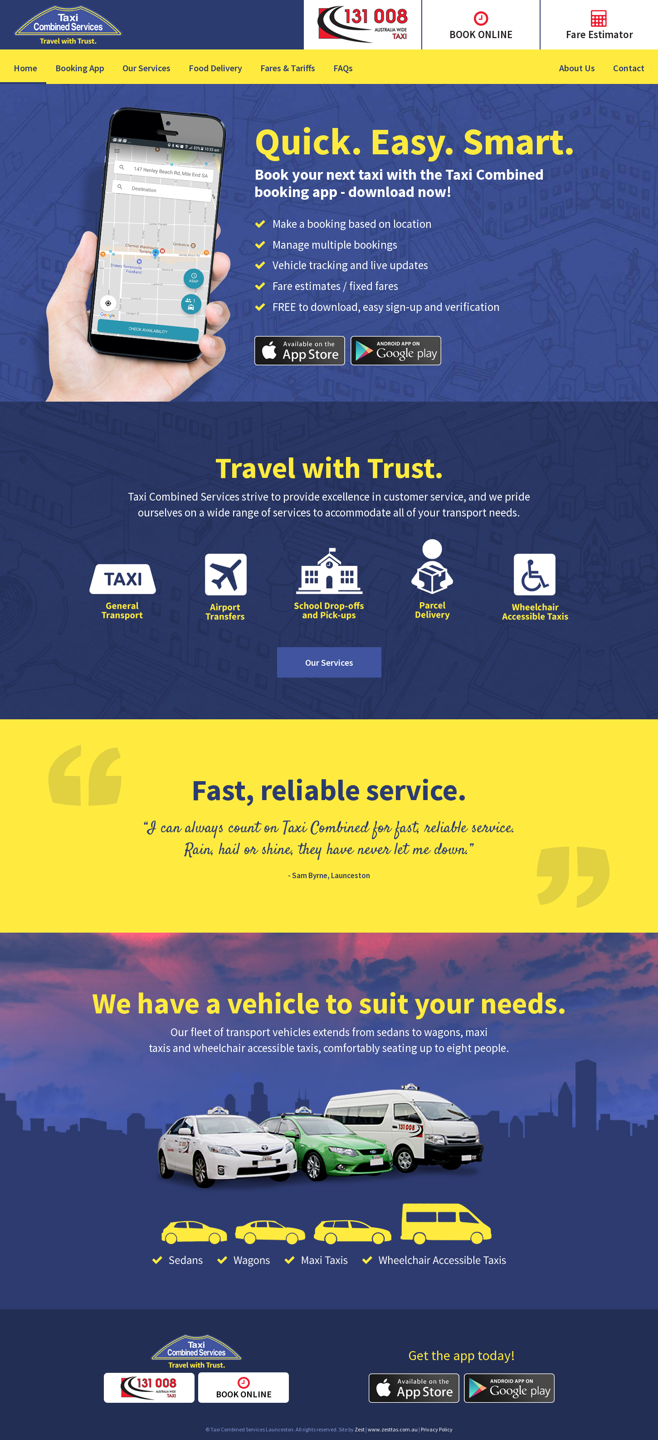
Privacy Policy (437, 1429)
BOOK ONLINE (480, 34)
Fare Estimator (599, 34)
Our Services (146, 68)
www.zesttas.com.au (393, 1429)
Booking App (79, 68)
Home (25, 68)
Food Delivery (215, 68)
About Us (577, 68)
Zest (360, 1429)
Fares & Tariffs (287, 68)
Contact (628, 68)
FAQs (343, 68)
